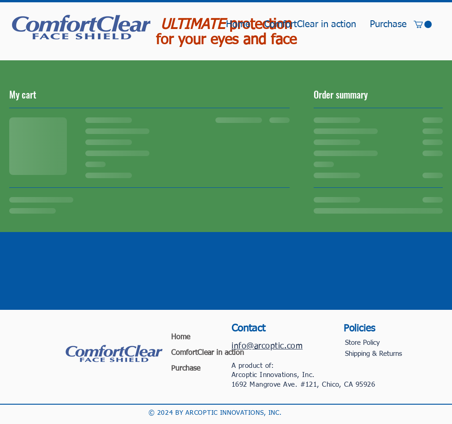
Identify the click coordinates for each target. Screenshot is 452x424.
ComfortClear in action (196, 353)
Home (180, 337)
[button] (423, 24)
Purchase (185, 368)
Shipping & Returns (373, 353)
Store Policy (362, 342)
